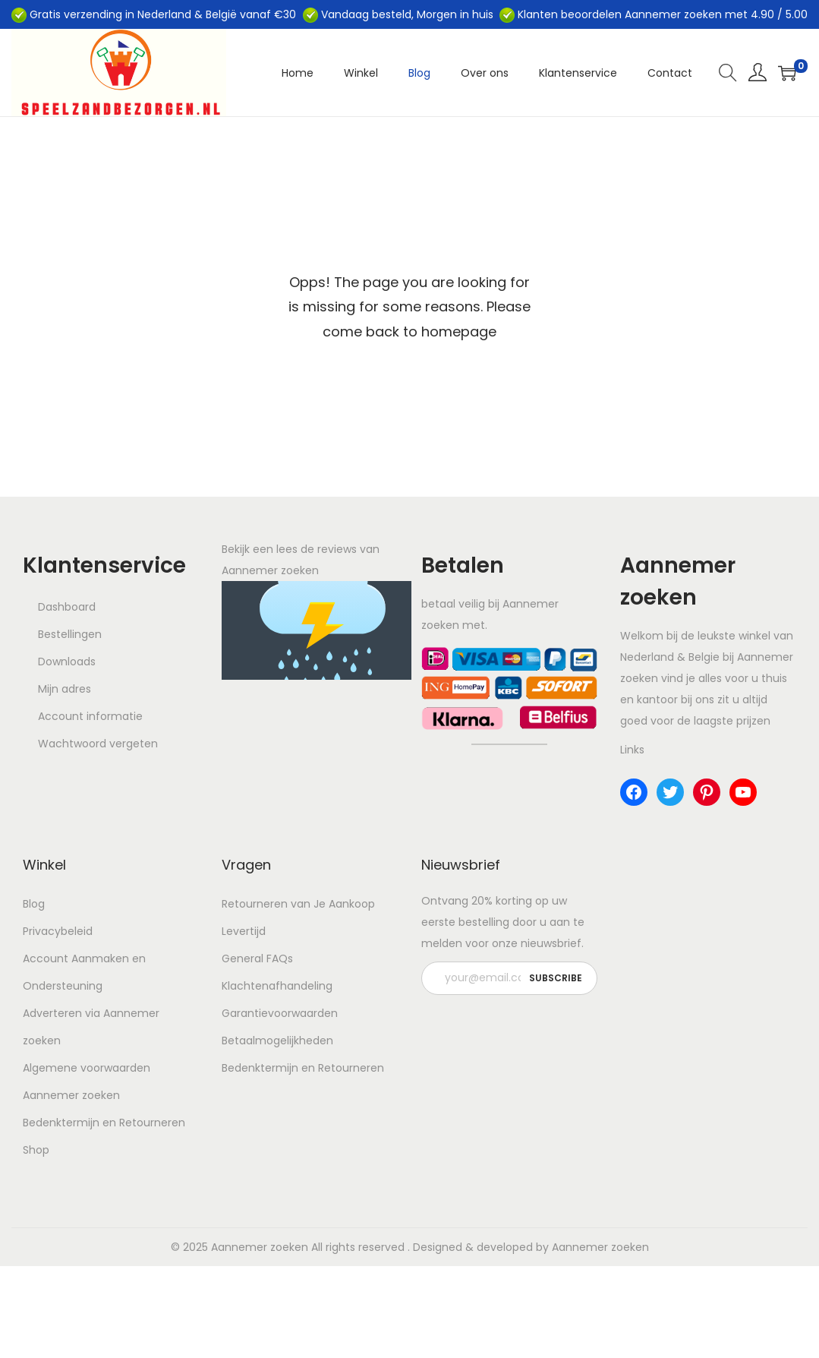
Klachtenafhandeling (277, 985)
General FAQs (257, 958)
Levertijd (244, 931)
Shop (36, 1149)
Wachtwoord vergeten (98, 743)
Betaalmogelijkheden (277, 1040)
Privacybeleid (58, 931)
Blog (34, 903)
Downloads (67, 661)
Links (632, 749)
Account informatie (90, 716)
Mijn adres (64, 688)
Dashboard (67, 606)
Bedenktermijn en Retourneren (104, 1122)
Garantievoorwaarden (280, 1013)
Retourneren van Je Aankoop (298, 903)
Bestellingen (70, 634)
